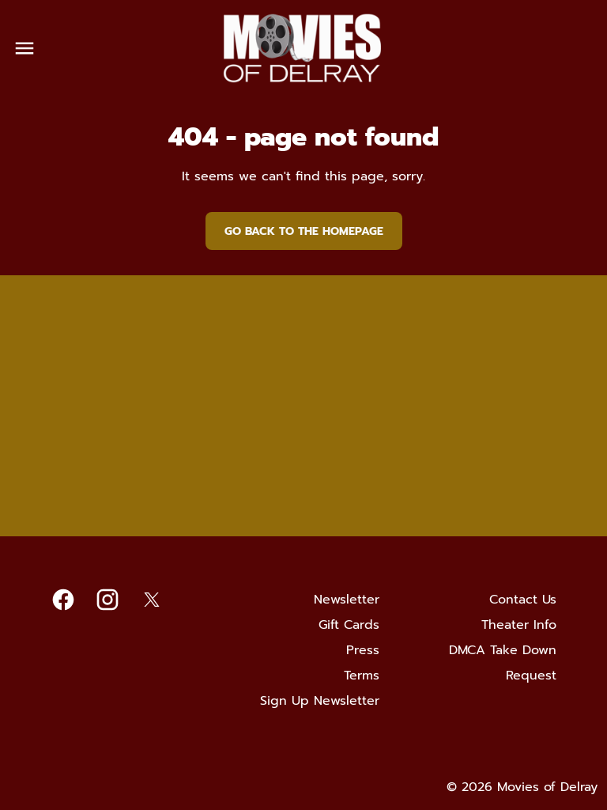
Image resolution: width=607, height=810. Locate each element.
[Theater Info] (518, 625)
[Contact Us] (522, 599)
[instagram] (107, 599)
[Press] (362, 650)
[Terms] (361, 675)
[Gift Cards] (349, 625)
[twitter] (151, 599)
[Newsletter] (346, 599)
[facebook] (63, 599)
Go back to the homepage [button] (303, 231)
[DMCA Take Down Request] (493, 663)
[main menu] (24, 48)
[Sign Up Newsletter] (319, 700)
